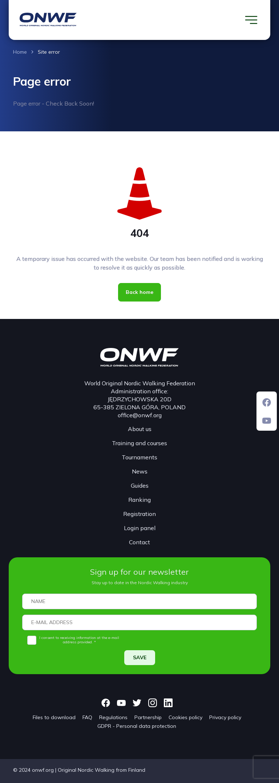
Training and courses (139, 443)
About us (139, 429)
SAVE (139, 657)
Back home (139, 292)
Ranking (139, 499)
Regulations (113, 717)
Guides (140, 485)
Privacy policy (225, 717)
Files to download (54, 717)
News (139, 471)
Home (20, 52)
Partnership (148, 717)
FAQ (87, 717)
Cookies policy (185, 717)
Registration (139, 513)
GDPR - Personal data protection (136, 726)
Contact (139, 542)
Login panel (139, 528)
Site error (49, 52)
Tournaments (139, 457)
